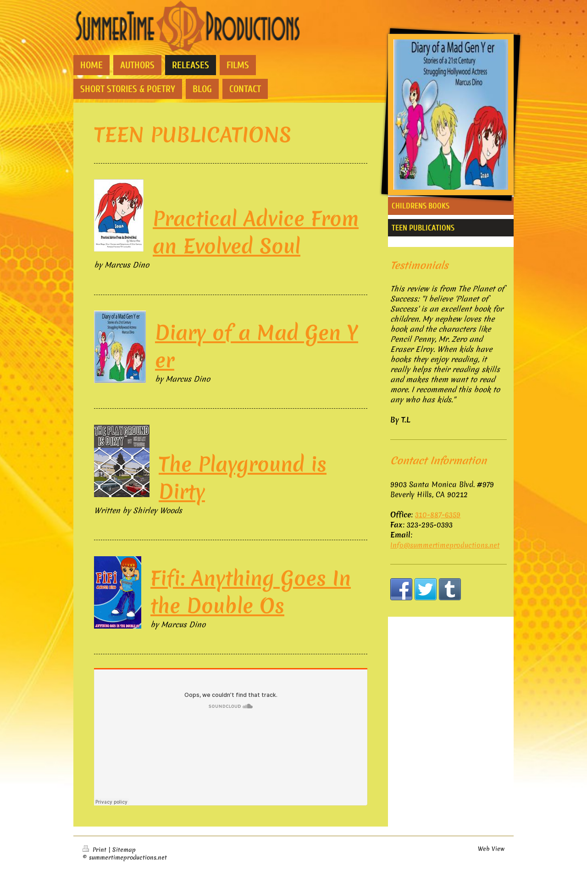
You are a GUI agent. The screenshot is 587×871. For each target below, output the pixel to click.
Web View (491, 849)
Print (95, 850)
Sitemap (124, 850)
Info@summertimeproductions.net (444, 545)
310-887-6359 (437, 514)
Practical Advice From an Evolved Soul (256, 232)
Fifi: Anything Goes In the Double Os (250, 591)
